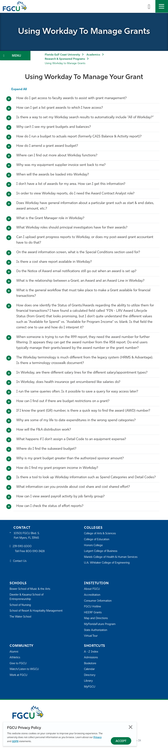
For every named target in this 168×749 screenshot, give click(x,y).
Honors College (94, 545)
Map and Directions (96, 618)
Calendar (89, 669)
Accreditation (92, 595)
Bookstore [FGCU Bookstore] (90, 663)
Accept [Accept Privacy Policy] (121, 741)
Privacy (97, 737)
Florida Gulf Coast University (62, 54)
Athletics (15, 657)
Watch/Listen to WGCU (25, 669)
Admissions (91, 657)
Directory (90, 675)
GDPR (15, 741)
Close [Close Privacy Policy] (130, 727)
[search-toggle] (149, 6)
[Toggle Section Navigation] (15, 55)
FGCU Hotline (93, 606)
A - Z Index (91, 651)
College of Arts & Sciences (100, 533)
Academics (93, 54)
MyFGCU (90, 686)
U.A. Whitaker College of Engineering (108, 562)
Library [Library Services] (88, 681)
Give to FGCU (18, 663)
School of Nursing (21, 605)
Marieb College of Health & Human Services (112, 557)
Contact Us (20, 561)
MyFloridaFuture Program (100, 624)
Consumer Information (99, 601)
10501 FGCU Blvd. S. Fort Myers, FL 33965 (27, 535)
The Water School (21, 621)
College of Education (97, 539)
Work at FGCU (19, 675)
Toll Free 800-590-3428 (30, 551)
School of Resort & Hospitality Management (29, 613)
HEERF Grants (93, 612)
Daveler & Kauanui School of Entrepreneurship (28, 597)
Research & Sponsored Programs (65, 59)
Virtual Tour (91, 636)
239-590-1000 (22, 546)
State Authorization (96, 630)
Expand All (19, 89)
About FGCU (92, 589)
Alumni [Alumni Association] (14, 651)
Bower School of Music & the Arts (31, 589)
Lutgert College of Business (101, 551)
